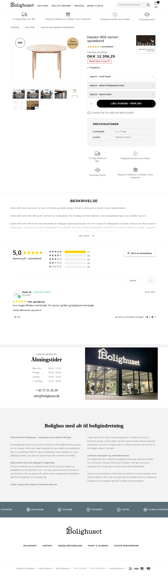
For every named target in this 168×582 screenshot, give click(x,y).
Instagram (37, 509)
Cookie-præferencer (126, 546)
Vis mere (84, 235)
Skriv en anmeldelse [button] (141, 253)
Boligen (43, 6)
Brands (79, 6)
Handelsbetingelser (70, 546)
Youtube (67, 509)
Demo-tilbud (95, 6)
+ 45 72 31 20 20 (47, 390)
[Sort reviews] (141, 281)
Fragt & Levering (98, 546)
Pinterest (97, 509)
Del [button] (17, 317)
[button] (148, 317)
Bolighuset (30, 546)
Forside (15, 27)
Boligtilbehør (61, 6)
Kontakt (47, 546)
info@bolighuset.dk (47, 396)
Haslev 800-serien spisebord (57, 27)
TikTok (125, 509)
